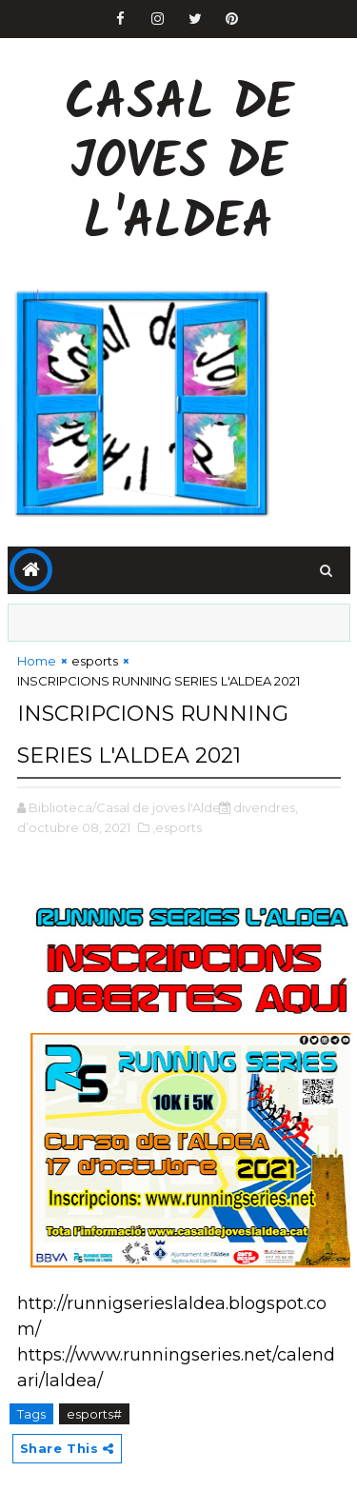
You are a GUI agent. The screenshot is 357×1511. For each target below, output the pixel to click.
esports (94, 660)
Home (36, 660)
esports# (94, 1414)
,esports (177, 827)
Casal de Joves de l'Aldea (179, 165)
